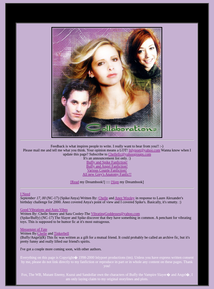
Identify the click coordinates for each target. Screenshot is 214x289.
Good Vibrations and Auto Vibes (43, 210)
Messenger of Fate (33, 229)
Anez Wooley (125, 198)
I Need (25, 194)
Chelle (103, 198)
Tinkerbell (61, 233)
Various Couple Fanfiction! (107, 170)
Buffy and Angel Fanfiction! (107, 166)
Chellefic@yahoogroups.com (129, 154)
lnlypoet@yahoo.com (144, 150)
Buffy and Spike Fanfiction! (106, 162)
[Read (74, 182)
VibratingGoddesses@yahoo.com (115, 214)
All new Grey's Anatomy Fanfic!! (106, 174)
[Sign (115, 182)
